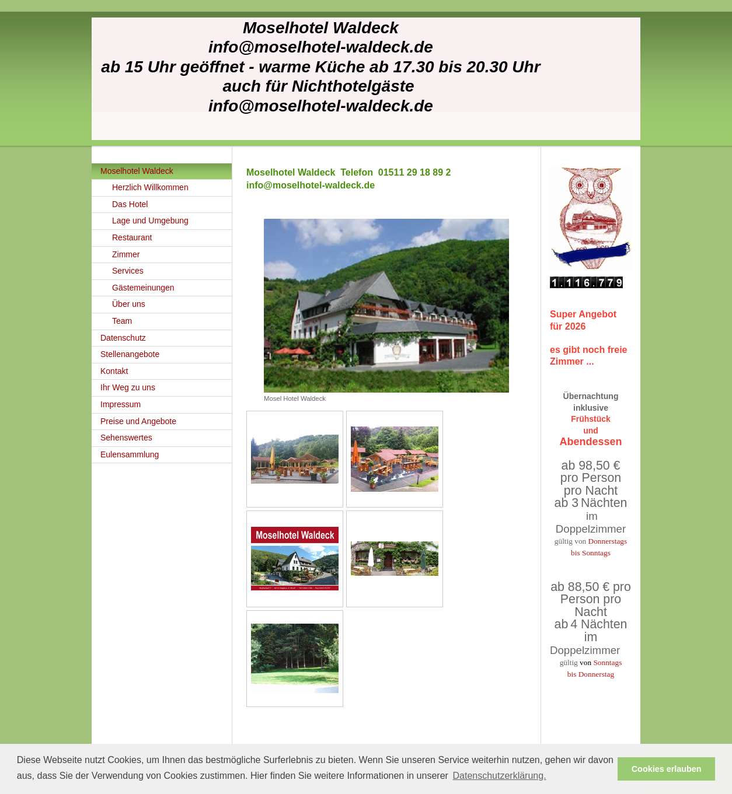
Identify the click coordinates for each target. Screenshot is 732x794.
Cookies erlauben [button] (667, 769)
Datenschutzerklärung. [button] (499, 776)
